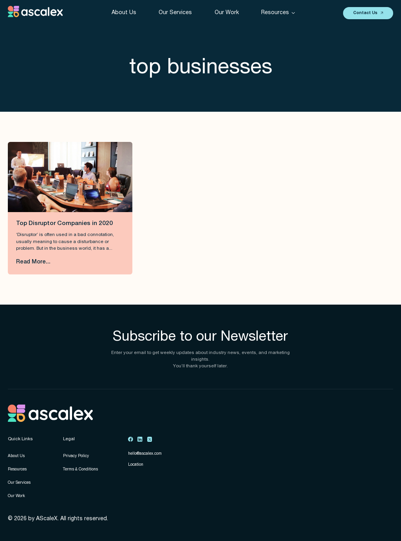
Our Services (175, 13)
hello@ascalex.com (145, 454)
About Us (124, 13)
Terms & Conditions (80, 470)
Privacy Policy (76, 456)
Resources (17, 470)
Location (135, 465)
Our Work (227, 13)
